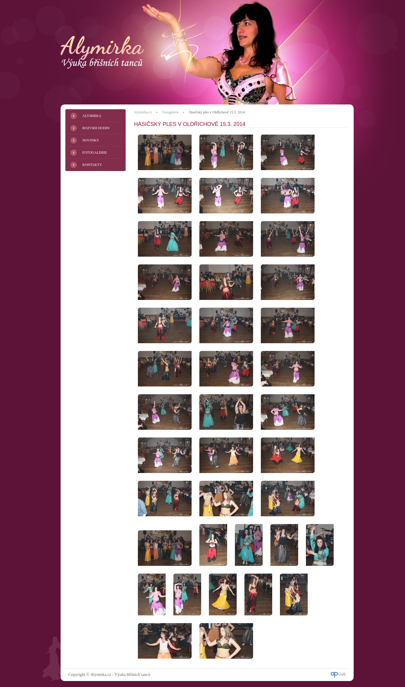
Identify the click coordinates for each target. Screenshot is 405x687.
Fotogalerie (94, 152)
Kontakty (92, 165)
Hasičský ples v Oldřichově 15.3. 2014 (217, 112)
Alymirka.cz (143, 112)
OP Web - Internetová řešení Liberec (338, 675)
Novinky (90, 140)
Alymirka (91, 116)
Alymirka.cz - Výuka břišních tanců (102, 52)
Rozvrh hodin (96, 128)
